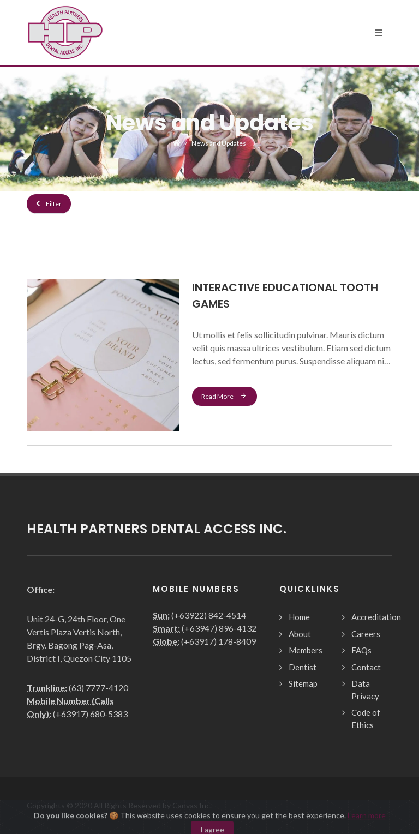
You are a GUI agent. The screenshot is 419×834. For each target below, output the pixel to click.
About (300, 634)
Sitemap (303, 683)
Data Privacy (365, 690)
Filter (49, 203)
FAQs (361, 650)
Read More (224, 396)
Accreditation (376, 617)
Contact (366, 667)
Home (299, 617)
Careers (365, 634)
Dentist (302, 667)
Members (305, 650)
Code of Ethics (365, 718)
